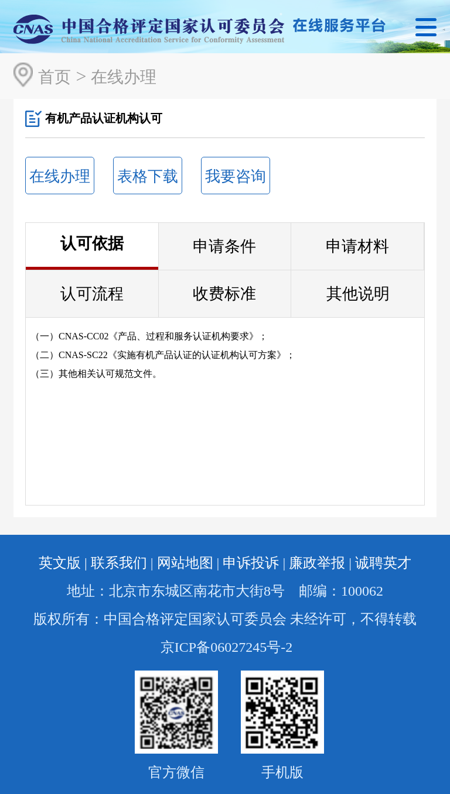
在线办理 (123, 77)
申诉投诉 (251, 562)
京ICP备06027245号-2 (226, 647)
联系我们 (119, 562)
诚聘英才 (383, 562)
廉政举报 (317, 562)
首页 (54, 77)
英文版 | (63, 562)
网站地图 (185, 562)
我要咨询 (235, 176)
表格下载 (147, 176)
